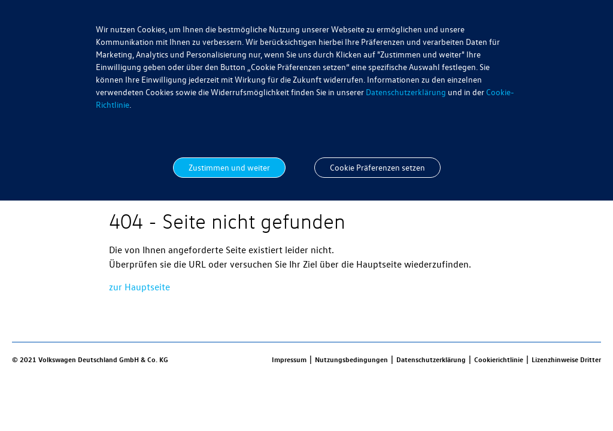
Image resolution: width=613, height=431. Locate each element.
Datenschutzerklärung (406, 92)
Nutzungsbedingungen (351, 359)
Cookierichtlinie (498, 359)
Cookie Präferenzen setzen (377, 167)
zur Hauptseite (139, 287)
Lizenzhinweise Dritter (566, 359)
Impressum (289, 359)
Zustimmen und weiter (229, 167)
